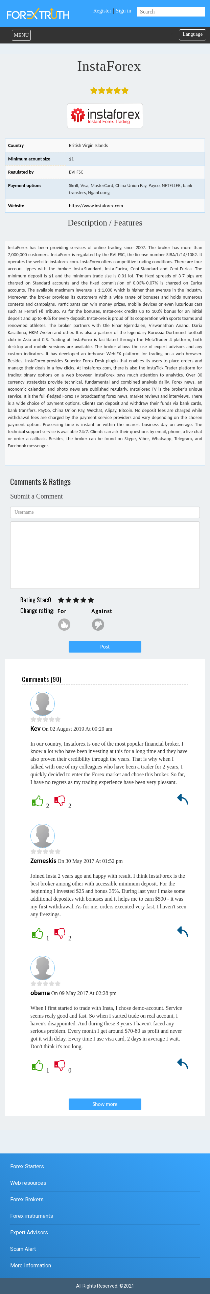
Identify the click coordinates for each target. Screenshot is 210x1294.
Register (102, 10)
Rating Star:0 (35, 600)
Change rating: (37, 610)
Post (105, 646)
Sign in (123, 10)
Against (101, 611)
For (62, 611)
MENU (21, 35)
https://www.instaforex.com (96, 206)
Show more (105, 1104)
